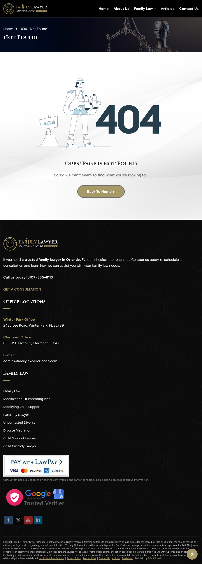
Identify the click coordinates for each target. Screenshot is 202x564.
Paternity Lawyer (16, 414)
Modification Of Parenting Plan (27, 399)
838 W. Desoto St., (17, 343)
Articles (167, 8)
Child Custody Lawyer (19, 446)
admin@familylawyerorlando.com (30, 361)
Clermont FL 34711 (47, 343)
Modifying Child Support (22, 406)
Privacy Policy (74, 558)
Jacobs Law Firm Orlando (51, 558)
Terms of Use (89, 558)
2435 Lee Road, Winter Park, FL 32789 (33, 325)
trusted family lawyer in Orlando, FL (55, 259)
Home (104, 8)
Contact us (140, 259)
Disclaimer (127, 558)
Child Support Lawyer (19, 438)
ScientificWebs (155, 558)
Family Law (143, 8)
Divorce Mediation (17, 430)
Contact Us (189, 8)
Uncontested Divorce (19, 422)
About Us (121, 8)
